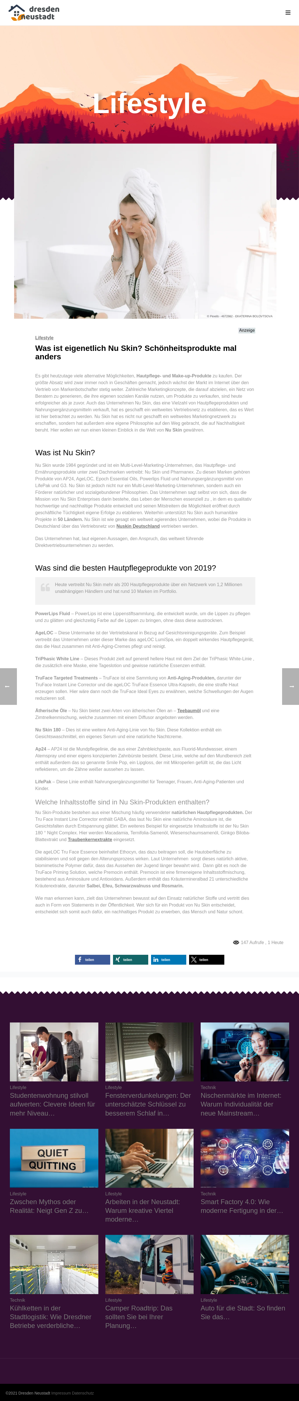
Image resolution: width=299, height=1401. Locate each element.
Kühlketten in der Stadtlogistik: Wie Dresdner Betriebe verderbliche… (50, 1316)
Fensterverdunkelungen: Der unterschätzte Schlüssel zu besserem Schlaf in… (148, 1104)
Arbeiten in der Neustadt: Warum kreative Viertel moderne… (142, 1210)
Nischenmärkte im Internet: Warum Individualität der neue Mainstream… (241, 1104)
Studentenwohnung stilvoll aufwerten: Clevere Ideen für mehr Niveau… (52, 1104)
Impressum (61, 1393)
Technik (208, 1087)
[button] (92, 960)
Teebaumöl (189, 710)
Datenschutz (83, 1393)
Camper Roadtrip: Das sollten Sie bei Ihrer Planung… (139, 1316)
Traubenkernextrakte (90, 839)
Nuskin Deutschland (138, 526)
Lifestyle (44, 337)
